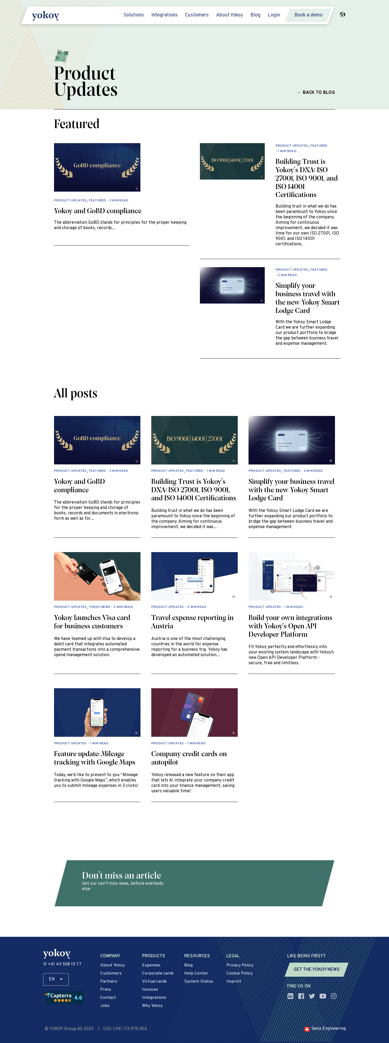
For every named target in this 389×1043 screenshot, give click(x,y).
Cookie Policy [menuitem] (239, 973)
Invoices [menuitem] (150, 989)
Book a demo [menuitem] (308, 15)
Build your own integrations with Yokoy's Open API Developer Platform (290, 626)
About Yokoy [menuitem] (229, 15)
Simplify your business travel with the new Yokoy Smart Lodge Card (291, 490)
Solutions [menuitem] (134, 15)
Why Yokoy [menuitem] (152, 1005)
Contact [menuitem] (108, 997)
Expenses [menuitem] (151, 965)
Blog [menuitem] (255, 15)
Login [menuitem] (274, 15)
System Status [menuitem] (198, 981)
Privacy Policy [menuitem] (240, 965)
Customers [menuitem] (197, 15)
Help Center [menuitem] (196, 973)
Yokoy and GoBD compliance (97, 211)
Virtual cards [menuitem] (154, 981)
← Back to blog (316, 92)
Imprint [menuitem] (233, 981)
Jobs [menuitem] (104, 1005)
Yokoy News (99, 607)
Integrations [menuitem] (164, 15)
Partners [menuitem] (109, 981)
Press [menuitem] (105, 989)
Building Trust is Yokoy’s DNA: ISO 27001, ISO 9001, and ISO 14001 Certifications (307, 178)
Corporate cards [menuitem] (158, 973)
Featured (97, 201)
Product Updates (70, 201)
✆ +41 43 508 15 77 (62, 964)
